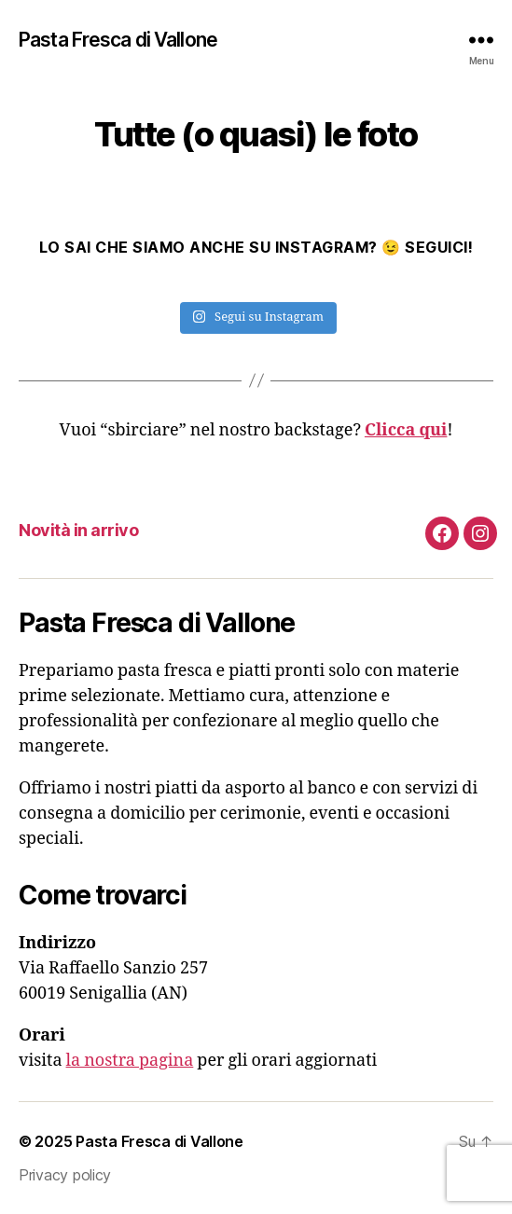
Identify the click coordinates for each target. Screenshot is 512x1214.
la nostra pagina (130, 1060)
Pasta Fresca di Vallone (118, 39)
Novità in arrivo (78, 530)
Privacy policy (65, 1175)
